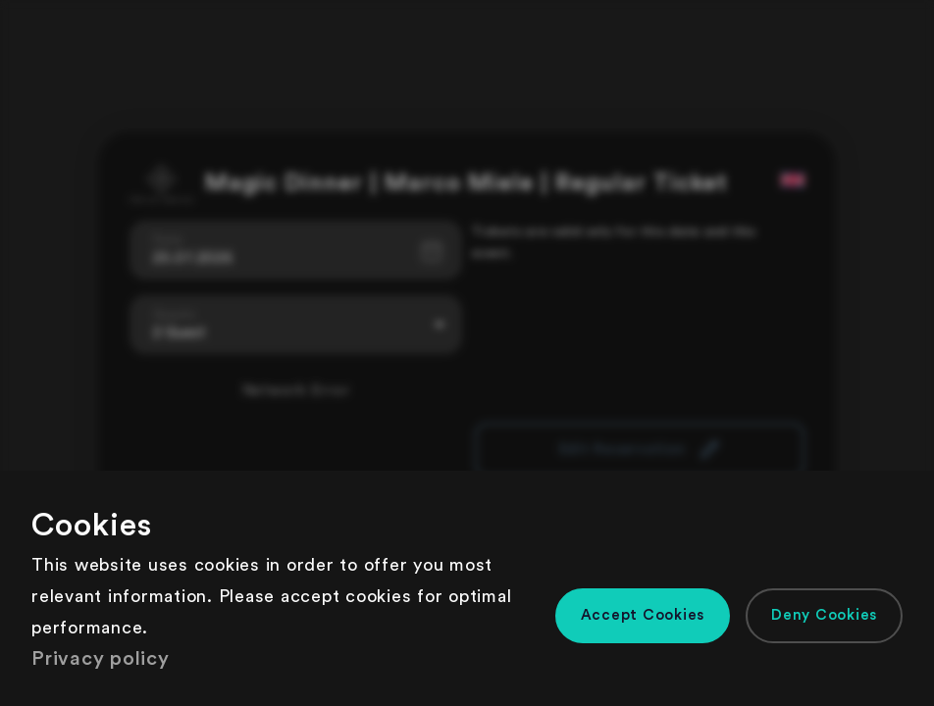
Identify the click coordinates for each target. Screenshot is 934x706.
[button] (643, 616)
